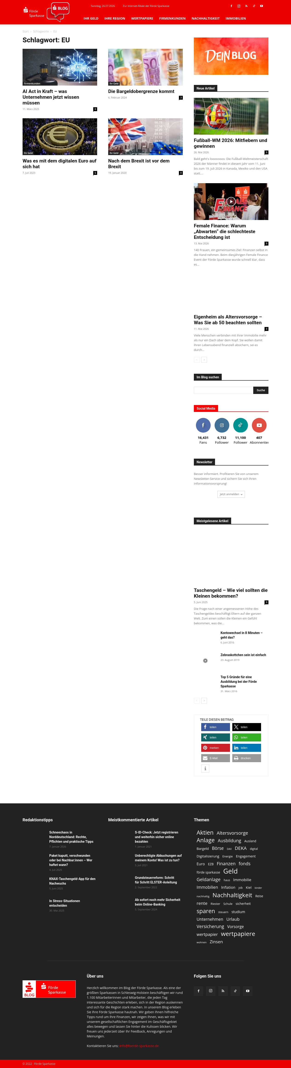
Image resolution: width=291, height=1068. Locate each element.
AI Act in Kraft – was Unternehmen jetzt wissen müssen (51, 97)
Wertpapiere (142, 18)
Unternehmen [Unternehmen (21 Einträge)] (210, 919)
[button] (215, 727)
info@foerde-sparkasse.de (139, 1046)
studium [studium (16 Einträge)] (238, 911)
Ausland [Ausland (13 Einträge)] (250, 841)
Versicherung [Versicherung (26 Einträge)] (210, 926)
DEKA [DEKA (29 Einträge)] (241, 848)
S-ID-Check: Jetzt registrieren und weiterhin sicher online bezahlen (156, 837)
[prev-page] (197, 360)
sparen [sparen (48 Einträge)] (206, 911)
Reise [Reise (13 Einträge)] (259, 896)
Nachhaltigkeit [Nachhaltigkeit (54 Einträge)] (232, 895)
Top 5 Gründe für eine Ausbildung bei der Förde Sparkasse (239, 681)
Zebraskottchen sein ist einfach (243, 655)
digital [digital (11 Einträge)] (254, 849)
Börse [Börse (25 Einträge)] (218, 848)
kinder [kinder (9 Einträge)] (258, 887)
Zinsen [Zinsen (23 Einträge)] (216, 941)
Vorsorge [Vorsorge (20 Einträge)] (235, 926)
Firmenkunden (172, 18)
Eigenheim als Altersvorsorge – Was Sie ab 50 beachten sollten (228, 319)
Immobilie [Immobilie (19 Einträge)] (242, 879)
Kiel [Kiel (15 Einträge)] (249, 887)
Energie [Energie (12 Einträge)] (227, 856)
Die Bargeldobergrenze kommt (141, 91)
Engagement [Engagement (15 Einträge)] (246, 856)
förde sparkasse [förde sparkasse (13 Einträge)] (208, 872)
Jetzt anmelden (231, 494)
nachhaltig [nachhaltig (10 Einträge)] (203, 896)
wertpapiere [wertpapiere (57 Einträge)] (238, 933)
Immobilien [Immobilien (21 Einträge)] (207, 887)
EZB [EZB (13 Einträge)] (210, 864)
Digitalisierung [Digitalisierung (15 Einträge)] (208, 856)
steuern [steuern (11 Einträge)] (223, 912)
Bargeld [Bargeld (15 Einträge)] (203, 848)
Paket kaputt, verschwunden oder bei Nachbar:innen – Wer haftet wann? (70, 860)
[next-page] (204, 360)
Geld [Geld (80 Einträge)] (230, 871)
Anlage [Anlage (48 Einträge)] (206, 840)
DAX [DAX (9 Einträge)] (229, 849)
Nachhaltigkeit (206, 18)
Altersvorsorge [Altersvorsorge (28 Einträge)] (232, 833)
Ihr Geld (91, 18)
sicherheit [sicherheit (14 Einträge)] (243, 903)
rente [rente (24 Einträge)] (202, 903)
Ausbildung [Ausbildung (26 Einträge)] (229, 840)
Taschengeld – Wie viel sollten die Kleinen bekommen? (231, 593)
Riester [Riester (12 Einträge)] (215, 904)
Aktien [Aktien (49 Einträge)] (205, 832)
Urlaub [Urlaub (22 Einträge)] (232, 919)
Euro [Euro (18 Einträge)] (201, 863)
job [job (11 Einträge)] (241, 888)
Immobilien (236, 18)
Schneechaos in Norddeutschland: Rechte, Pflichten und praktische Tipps (71, 837)
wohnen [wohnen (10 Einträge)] (202, 942)
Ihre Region (114, 18)
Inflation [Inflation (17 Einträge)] (228, 887)
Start (26, 31)
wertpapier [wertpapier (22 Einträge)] (207, 934)
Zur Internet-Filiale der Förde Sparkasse (146, 6)
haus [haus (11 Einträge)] (227, 880)
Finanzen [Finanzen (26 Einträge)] (226, 863)
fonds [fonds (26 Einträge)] (244, 863)
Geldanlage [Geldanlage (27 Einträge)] (209, 879)
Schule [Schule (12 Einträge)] (228, 904)
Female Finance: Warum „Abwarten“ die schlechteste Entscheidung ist (224, 231)
